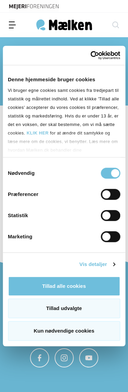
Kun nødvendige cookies (64, 331)
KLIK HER (37, 133)
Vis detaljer (93, 264)
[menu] (12, 25)
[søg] (115, 25)
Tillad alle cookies (64, 286)
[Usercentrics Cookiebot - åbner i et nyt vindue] (91, 55)
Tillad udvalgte (64, 308)
